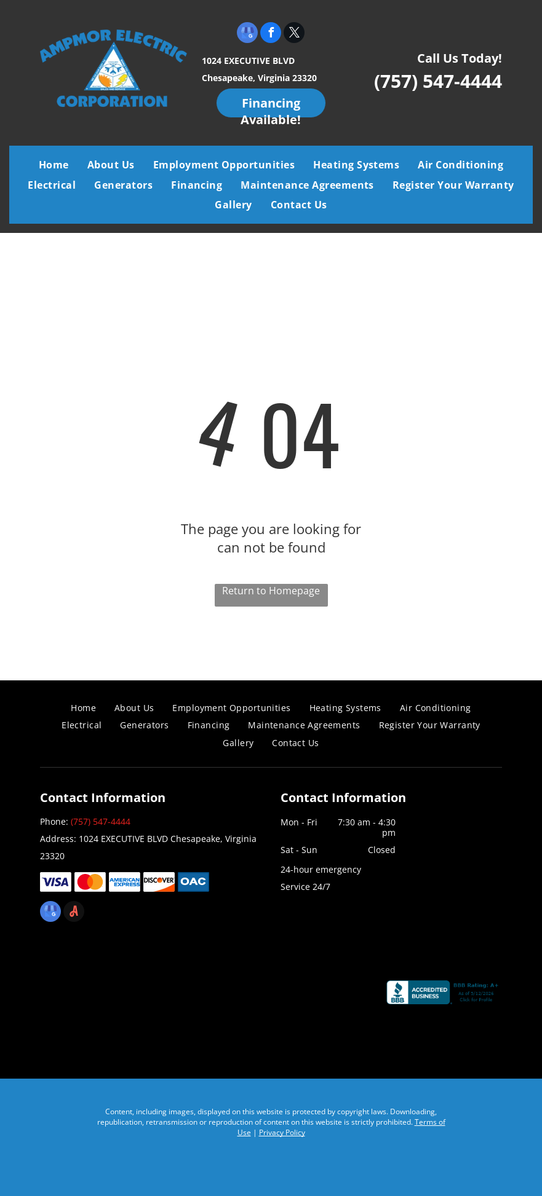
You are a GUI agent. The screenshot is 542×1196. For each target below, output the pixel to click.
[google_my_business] (247, 34)
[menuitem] (54, 165)
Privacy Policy (282, 1132)
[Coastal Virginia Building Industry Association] (101, 999)
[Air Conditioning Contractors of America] (213, 999)
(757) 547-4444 (438, 80)
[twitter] (294, 34)
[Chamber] (324, 999)
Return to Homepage (271, 590)
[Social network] (73, 913)
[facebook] (270, 34)
